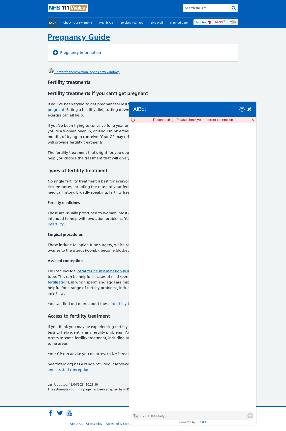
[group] (192, 267)
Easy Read (203, 22)
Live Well (157, 22)
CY (52, 22)
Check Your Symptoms (77, 22)
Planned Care (179, 22)
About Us (76, 424)
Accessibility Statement (121, 424)
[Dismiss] (253, 120)
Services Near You (132, 22)
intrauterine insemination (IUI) (103, 271)
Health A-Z (106, 22)
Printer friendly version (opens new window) (84, 72)
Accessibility (94, 424)
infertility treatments (129, 303)
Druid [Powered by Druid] (201, 422)
